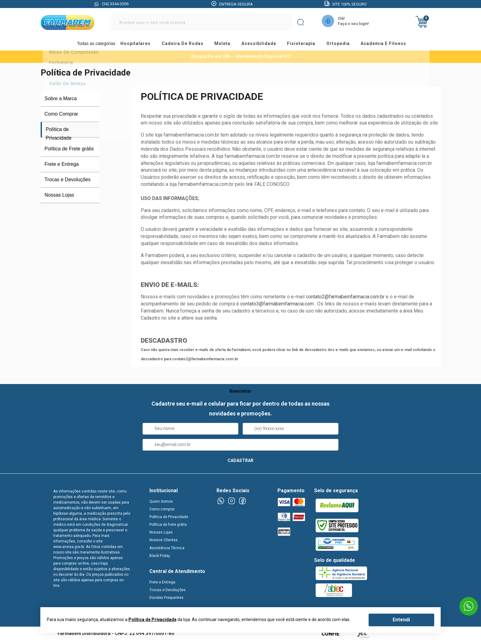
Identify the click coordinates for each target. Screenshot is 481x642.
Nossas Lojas (59, 196)
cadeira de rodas (183, 44)
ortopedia (346, 44)
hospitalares (134, 44)
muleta (224, 44)
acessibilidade (262, 44)
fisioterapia (307, 44)
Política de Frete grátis (69, 150)
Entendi (401, 620)
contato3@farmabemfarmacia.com (277, 305)
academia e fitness (393, 44)
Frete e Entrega (62, 165)
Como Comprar (61, 115)
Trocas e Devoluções (68, 181)
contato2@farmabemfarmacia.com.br (345, 298)
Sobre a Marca (61, 100)
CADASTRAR (240, 461)
